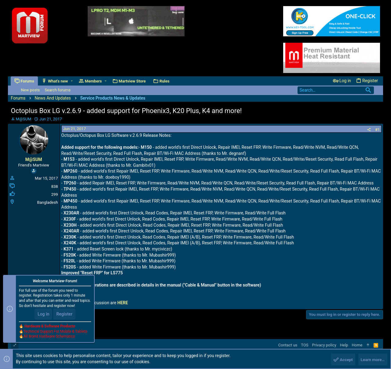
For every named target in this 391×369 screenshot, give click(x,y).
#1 (377, 129)
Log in (43, 314)
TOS (304, 345)
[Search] (336, 90)
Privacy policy (324, 345)
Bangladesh (47, 202)
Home (357, 345)
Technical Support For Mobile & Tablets (55, 332)
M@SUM (23, 119)
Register (64, 314)
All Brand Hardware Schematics (49, 337)
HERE (122, 302)
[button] (72, 81)
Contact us (288, 345)
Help (344, 345)
